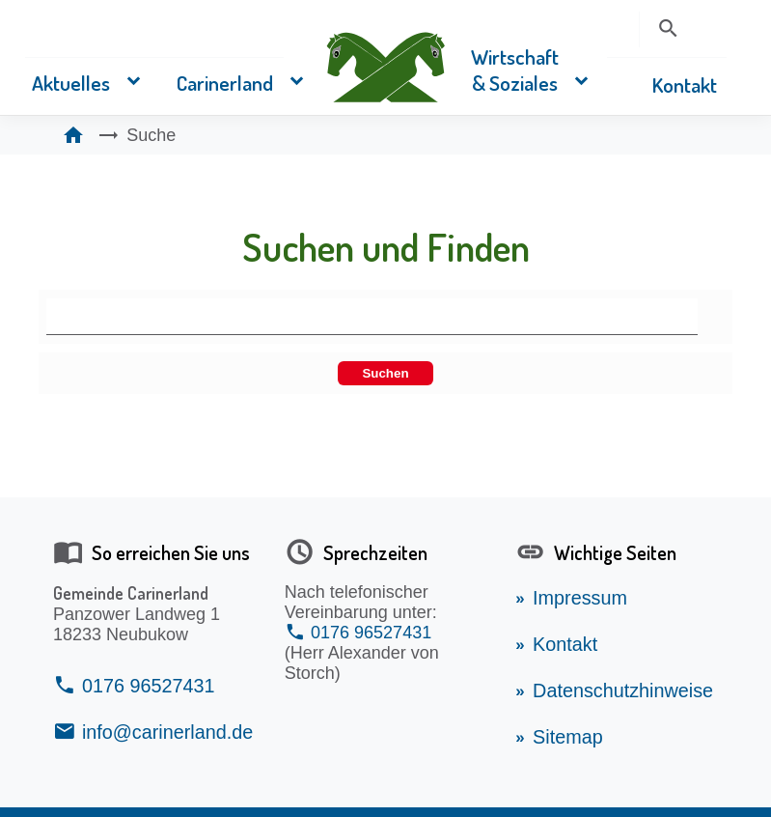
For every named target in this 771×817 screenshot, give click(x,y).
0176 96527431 (148, 685)
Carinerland (225, 83)
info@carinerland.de (167, 732)
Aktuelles (71, 83)
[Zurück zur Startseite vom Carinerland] (386, 65)
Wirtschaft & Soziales (515, 69)
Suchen (385, 373)
